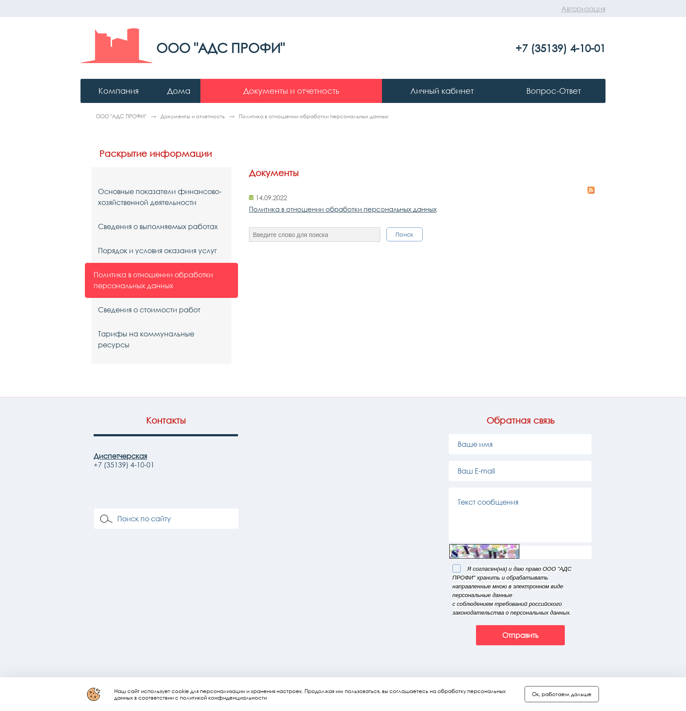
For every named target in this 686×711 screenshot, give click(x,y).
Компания (118, 91)
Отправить (520, 635)
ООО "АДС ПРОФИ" (122, 116)
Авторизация (583, 8)
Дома (178, 91)
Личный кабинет (442, 91)
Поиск (404, 234)
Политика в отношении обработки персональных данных (343, 209)
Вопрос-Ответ (553, 91)
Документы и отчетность (291, 91)
